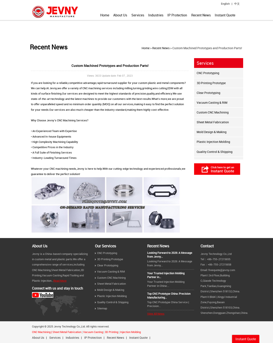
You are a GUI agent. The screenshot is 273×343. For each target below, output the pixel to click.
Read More (60, 281)
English (225, 4)
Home (104, 15)
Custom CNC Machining (213, 112)
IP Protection (177, 15)
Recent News (201, 15)
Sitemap (102, 308)
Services (137, 15)
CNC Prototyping (208, 73)
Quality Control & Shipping (214, 152)
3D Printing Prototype (211, 83)
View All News (155, 314)
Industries (155, 15)
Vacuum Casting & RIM (212, 102)
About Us (120, 15)
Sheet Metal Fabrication (213, 122)
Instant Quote (225, 15)
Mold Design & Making (212, 132)
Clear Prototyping (208, 93)
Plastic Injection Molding (213, 142)
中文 (237, 4)
